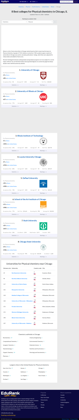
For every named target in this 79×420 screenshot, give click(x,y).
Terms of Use (65, 419)
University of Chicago (29, 70)
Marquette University (18, 289)
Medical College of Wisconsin (20, 295)
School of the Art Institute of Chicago (29, 199)
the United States (11, 78)
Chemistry (21, 6)
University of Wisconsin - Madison (21, 323)
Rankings (43, 85)
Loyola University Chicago (29, 157)
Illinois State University (18, 317)
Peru (61, 407)
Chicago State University (29, 242)
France (62, 405)
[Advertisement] (14, 38)
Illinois (52, 6)
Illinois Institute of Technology (29, 136)
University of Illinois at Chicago (29, 91)
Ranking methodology (8, 415)
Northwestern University (19, 273)
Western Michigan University (20, 312)
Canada (62, 395)
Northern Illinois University (19, 278)
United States (45, 6)
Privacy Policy (74, 419)
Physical (28, 6)
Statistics (15, 85)
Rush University (29, 220)
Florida (42, 405)
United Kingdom (64, 402)
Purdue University (17, 306)
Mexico (62, 397)
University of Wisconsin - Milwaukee (22, 301)
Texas (42, 402)
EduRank (46, 14)
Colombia (63, 400)
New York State (45, 397)
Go (55, 22)
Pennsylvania (44, 400)
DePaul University (29, 178)
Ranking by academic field (29, 19)
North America (36, 6)
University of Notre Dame (19, 284)
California (43, 395)
